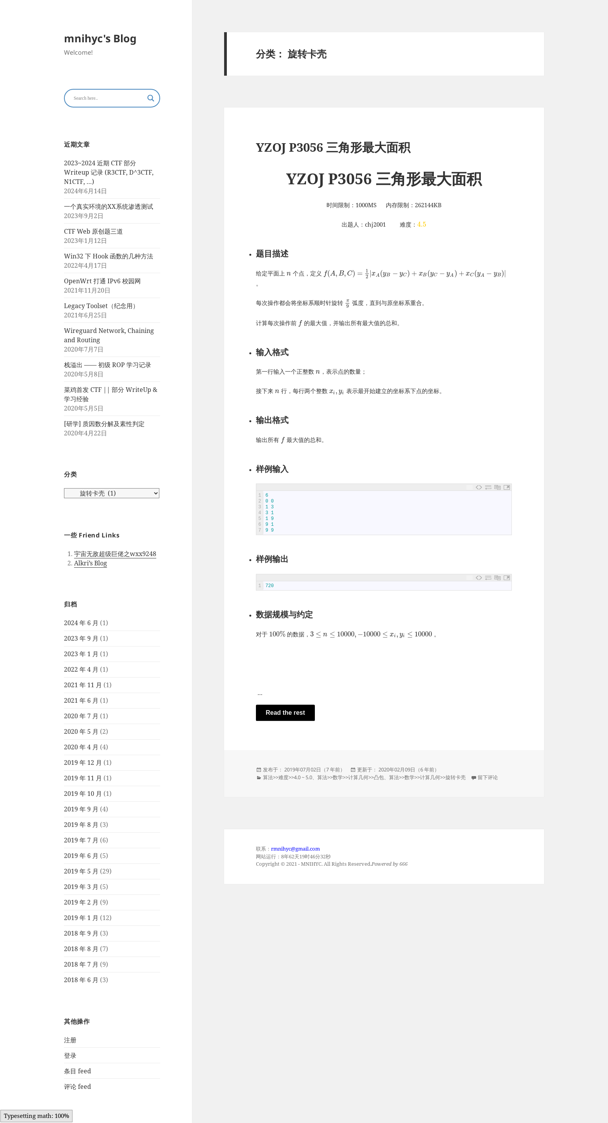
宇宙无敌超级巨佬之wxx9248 (115, 553)
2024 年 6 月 (81, 623)
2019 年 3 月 (81, 886)
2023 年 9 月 (81, 638)
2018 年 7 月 (81, 964)
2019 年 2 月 (81, 902)
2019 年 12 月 (83, 762)
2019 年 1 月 (81, 917)
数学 (338, 777)
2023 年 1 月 (81, 654)
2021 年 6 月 (81, 700)
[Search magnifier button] (150, 98)
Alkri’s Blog (90, 563)
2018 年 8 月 (81, 948)
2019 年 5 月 (81, 871)
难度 (283, 777)
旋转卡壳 (456, 777)
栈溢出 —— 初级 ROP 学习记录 (107, 364)
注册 (70, 1040)
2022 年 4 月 (81, 669)
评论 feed (77, 1086)
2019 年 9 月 (81, 809)
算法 (268, 777)
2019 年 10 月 (83, 793)
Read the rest (285, 712)
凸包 (379, 777)
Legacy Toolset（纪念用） (101, 306)
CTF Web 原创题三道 (93, 231)
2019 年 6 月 (81, 855)
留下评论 (488, 777)
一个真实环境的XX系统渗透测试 (108, 206)
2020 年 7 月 (81, 716)
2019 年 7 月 (81, 840)
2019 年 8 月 (81, 824)
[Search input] (108, 98)
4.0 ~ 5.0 (303, 777)
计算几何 (358, 777)
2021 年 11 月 (83, 685)
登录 (70, 1055)
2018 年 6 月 (81, 980)
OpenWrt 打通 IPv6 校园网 (102, 281)
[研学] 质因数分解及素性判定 (104, 423)
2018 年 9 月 (81, 933)
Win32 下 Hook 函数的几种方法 (108, 256)
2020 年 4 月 (81, 747)
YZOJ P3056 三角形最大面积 (333, 147)
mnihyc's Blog (100, 38)
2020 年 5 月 (81, 731)
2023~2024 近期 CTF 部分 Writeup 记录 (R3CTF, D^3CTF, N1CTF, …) (109, 172)
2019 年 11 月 (83, 778)
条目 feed (77, 1071)
